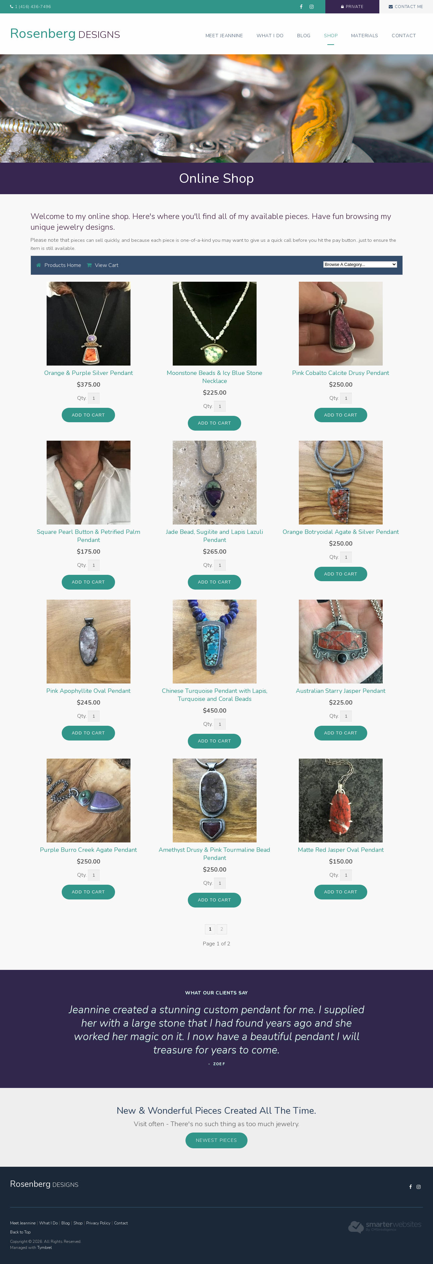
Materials (364, 36)
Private (347, 6)
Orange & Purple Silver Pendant (88, 373)
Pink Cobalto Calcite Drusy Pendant (340, 373)
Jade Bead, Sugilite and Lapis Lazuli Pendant (214, 536)
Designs (65, 34)
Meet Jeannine (224, 36)
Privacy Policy (98, 1223)
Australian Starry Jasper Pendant (340, 691)
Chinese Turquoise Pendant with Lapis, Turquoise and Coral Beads (214, 695)
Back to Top (20, 1232)
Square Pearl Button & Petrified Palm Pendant (88, 536)
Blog (304, 36)
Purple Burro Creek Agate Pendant (88, 850)
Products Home (63, 265)
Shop (331, 36)
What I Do (270, 36)
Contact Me (406, 6)
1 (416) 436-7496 (33, 6)
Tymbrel (44, 1247)
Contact (404, 36)
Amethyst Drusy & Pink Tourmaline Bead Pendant (214, 854)
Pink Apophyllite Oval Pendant (88, 691)
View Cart (106, 265)
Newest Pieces (216, 1140)
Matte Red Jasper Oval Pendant (341, 850)
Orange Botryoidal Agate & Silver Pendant (341, 532)
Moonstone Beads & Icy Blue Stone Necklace (214, 377)
